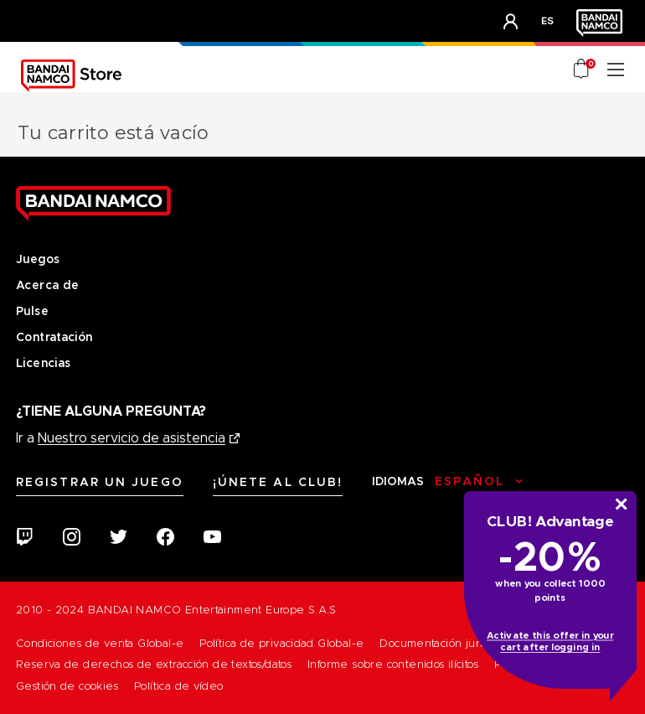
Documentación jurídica (441, 643)
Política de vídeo (179, 686)
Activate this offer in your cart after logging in (550, 641)
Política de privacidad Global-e (281, 643)
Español (469, 481)
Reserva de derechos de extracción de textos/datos (154, 664)
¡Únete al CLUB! (278, 481)
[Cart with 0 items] (582, 70)
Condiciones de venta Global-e (99, 643)
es (547, 20)
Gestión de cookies (67, 686)
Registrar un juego (99, 481)
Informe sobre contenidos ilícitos (392, 664)
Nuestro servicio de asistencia (131, 438)
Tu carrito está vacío (113, 133)
